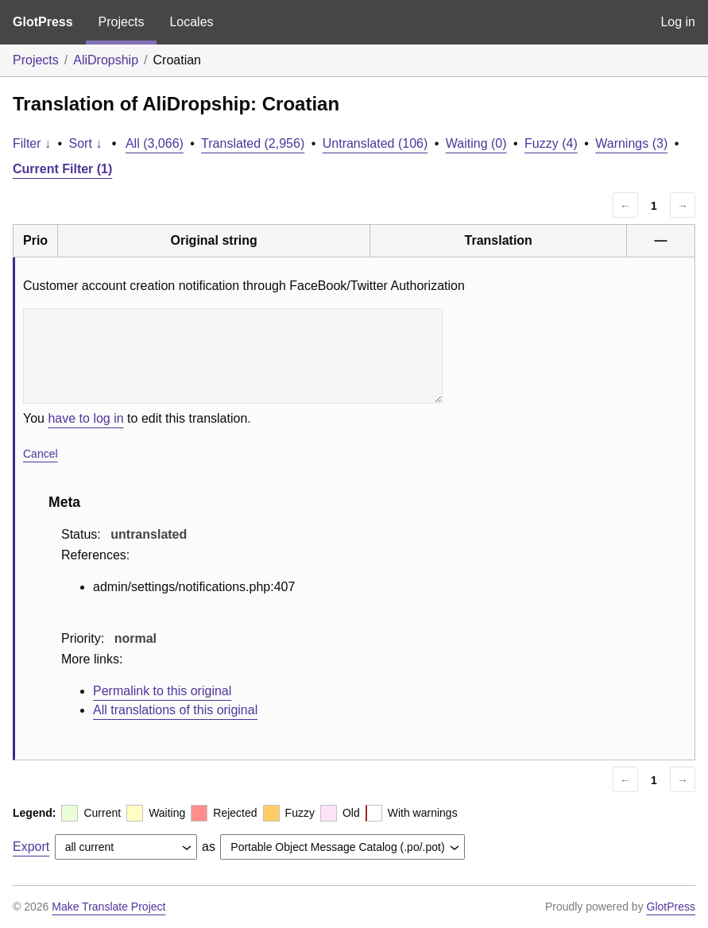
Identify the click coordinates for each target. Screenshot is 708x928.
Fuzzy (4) (551, 143)
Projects (122, 22)
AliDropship (105, 60)
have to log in (85, 418)
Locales (191, 22)
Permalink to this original (162, 691)
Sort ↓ (86, 143)
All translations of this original (175, 710)
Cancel (40, 453)
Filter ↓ (32, 143)
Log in (677, 22)
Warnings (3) (631, 143)
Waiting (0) (476, 143)
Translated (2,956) (252, 143)
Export (31, 846)
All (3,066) (155, 143)
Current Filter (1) (62, 169)
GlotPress (43, 22)
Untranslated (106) (375, 143)
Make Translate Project (108, 906)
